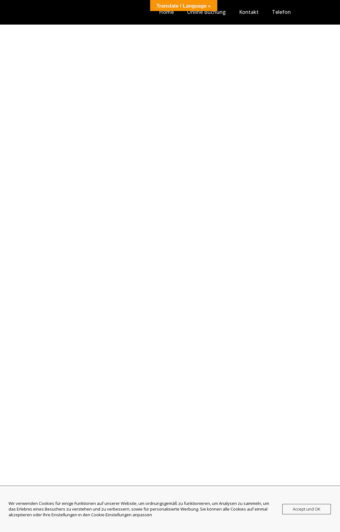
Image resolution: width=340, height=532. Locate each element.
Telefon (281, 12)
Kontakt (249, 12)
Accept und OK (306, 509)
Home (166, 12)
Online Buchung (206, 12)
